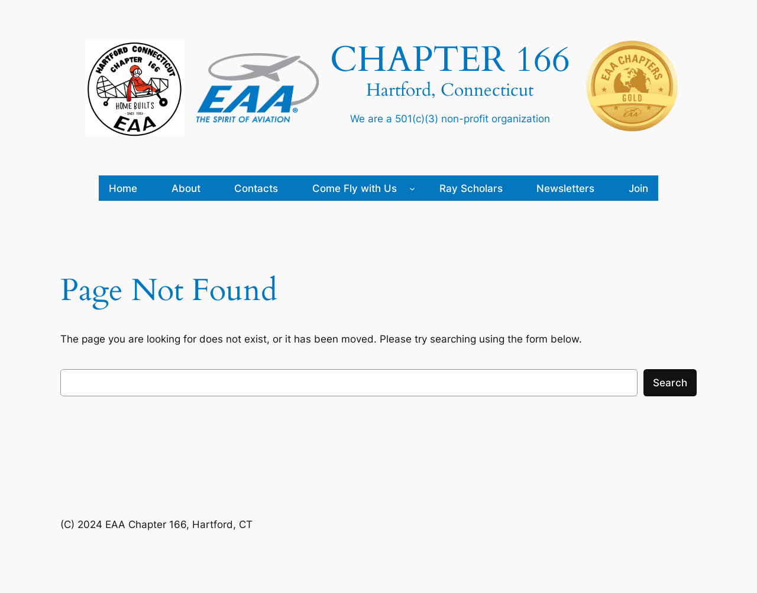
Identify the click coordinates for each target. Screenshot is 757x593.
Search (670, 383)
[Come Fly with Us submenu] (412, 188)
